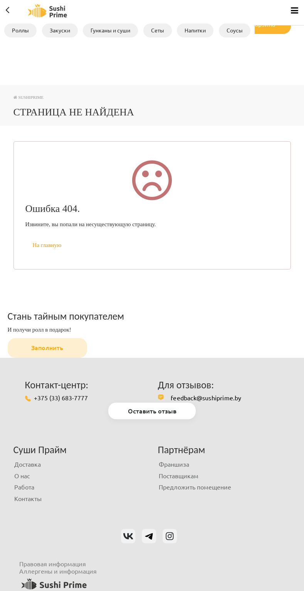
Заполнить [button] (47, 347)
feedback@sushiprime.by (206, 398)
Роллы (20, 30)
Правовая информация (52, 564)
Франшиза (174, 464)
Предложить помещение (195, 487)
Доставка (27, 464)
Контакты (28, 498)
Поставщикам (178, 475)
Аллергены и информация (58, 571)
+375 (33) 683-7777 (61, 398)
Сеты (157, 30)
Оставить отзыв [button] (152, 411)
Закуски (60, 30)
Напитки (195, 30)
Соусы (235, 30)
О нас (22, 475)
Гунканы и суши (110, 30)
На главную (47, 245)
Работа (24, 487)
